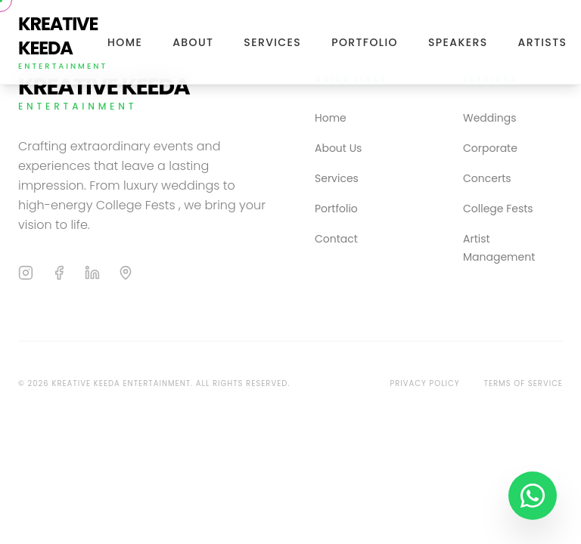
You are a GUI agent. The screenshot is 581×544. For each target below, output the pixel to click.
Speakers (458, 42)
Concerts (487, 178)
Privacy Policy (424, 383)
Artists (542, 42)
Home (124, 42)
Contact (336, 238)
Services (272, 42)
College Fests (498, 208)
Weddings (489, 117)
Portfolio (364, 42)
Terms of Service (524, 383)
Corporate (490, 148)
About (192, 42)
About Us (338, 148)
